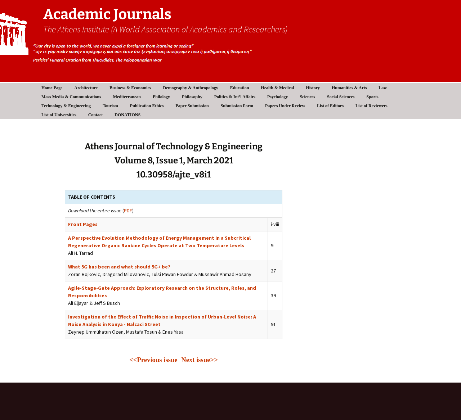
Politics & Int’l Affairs (234, 96)
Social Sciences (340, 96)
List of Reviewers (371, 105)
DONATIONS (127, 114)
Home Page (51, 87)
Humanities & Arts (349, 87)
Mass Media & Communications (71, 96)
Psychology (277, 96)
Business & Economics (130, 87)
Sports (372, 96)
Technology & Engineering (66, 105)
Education (239, 87)
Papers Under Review (285, 105)
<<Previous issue (154, 359)
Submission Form (237, 105)
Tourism (110, 105)
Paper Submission (192, 105)
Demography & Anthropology (190, 87)
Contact (95, 114)
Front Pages (83, 224)
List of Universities (58, 114)
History (313, 87)
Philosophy (192, 96)
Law (383, 87)
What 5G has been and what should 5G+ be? (119, 266)
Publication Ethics (147, 105)
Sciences (307, 96)
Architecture (86, 87)
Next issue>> (199, 359)
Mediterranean (127, 96)
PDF (128, 210)
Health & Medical (277, 87)
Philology (161, 96)
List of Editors (330, 105)
